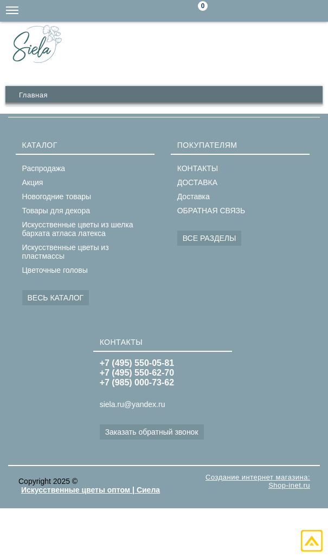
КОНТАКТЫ (197, 168)
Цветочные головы (55, 270)
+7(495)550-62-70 (295, 11)
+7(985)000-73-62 (274, 11)
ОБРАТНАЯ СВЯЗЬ (211, 210)
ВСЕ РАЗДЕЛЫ (209, 238)
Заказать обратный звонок (151, 432)
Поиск (230, 11)
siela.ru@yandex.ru (252, 11)
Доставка (193, 196)
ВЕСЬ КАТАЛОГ (56, 297)
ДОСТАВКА (197, 182)
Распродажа (44, 168)
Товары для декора (56, 210)
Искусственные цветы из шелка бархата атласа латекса (77, 229)
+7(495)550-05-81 (317, 11)
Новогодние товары (57, 196)
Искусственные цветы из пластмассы (65, 251)
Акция (32, 182)
